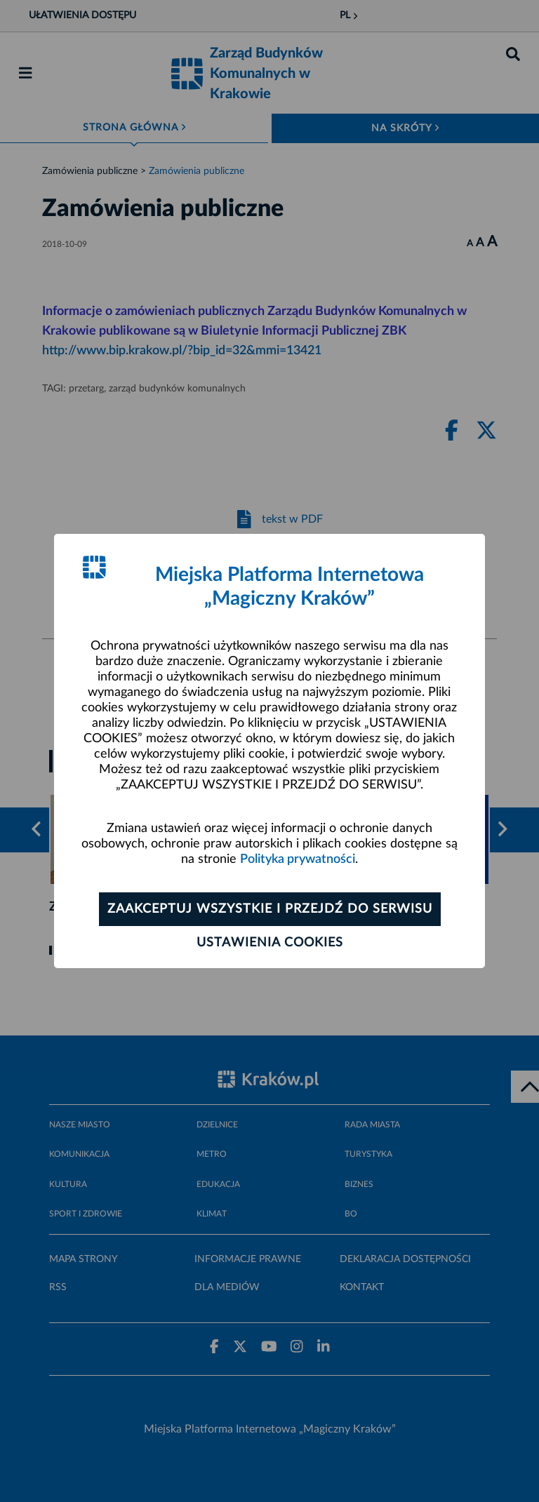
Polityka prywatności (297, 859)
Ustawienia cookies (270, 943)
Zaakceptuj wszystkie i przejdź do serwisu (269, 909)
